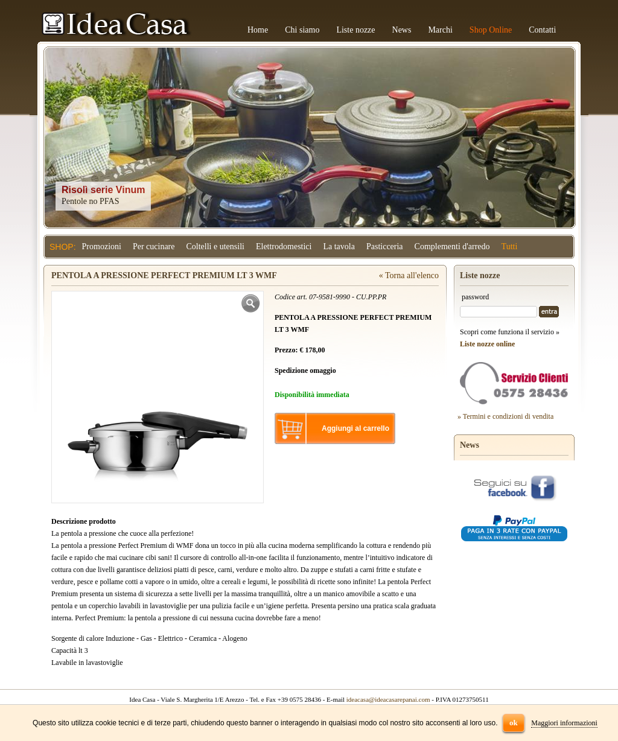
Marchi (440, 29)
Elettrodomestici (284, 246)
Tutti (510, 246)
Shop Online (491, 29)
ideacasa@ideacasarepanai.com (388, 699)
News (402, 29)
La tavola (338, 246)
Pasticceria (384, 246)
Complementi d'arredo (452, 246)
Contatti (542, 29)
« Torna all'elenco (409, 275)
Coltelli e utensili (215, 246)
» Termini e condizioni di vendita (505, 416)
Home (257, 29)
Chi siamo (302, 29)
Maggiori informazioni (564, 723)
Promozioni (101, 246)
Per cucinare (154, 246)
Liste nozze (355, 29)
